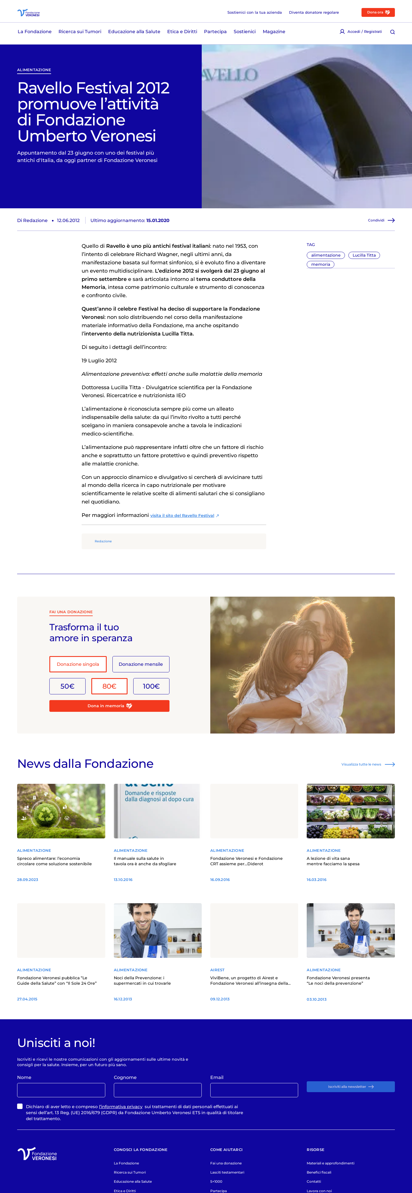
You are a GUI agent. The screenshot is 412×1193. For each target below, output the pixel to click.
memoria (320, 286)
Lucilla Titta (364, 276)
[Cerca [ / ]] (392, 34)
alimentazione (34, 91)
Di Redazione (32, 242)
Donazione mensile (141, 687)
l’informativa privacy (120, 1143)
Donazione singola (78, 687)
